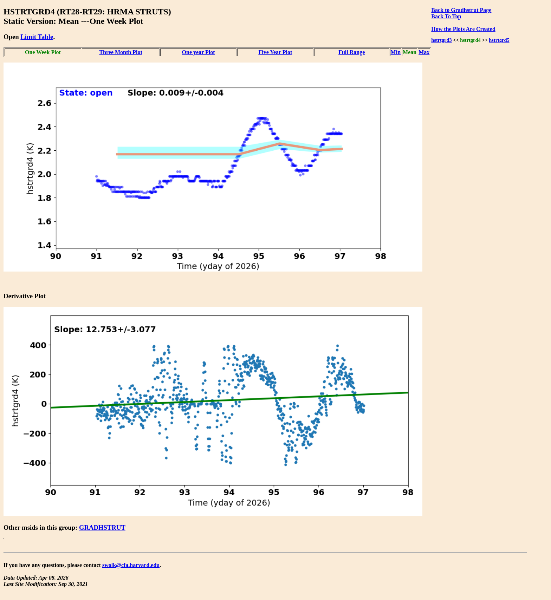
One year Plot (198, 52)
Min (396, 52)
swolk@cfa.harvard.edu (131, 565)
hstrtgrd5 (499, 40)
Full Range (351, 52)
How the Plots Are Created (463, 29)
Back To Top (446, 16)
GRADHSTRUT (102, 527)
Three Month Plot (120, 52)
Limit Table (36, 36)
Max (424, 52)
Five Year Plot (275, 52)
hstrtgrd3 (441, 40)
